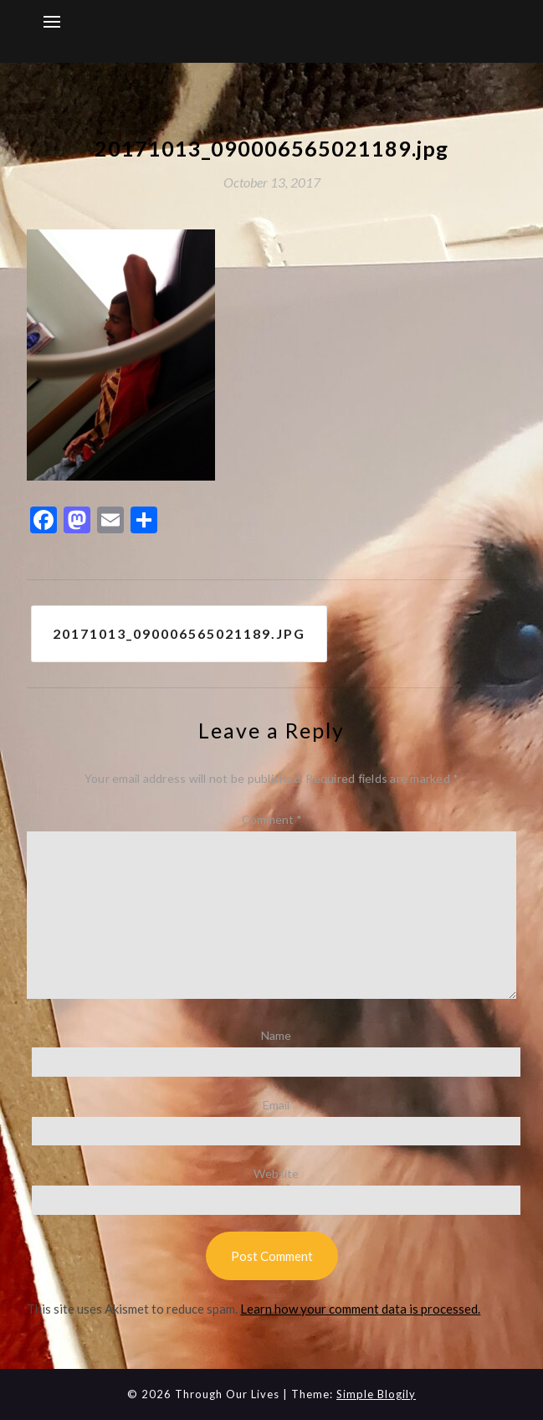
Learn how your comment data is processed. (360, 1308)
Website (276, 1173)
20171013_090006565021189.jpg (179, 633)
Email (276, 1105)
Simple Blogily (376, 1394)
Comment (272, 819)
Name (276, 1035)
